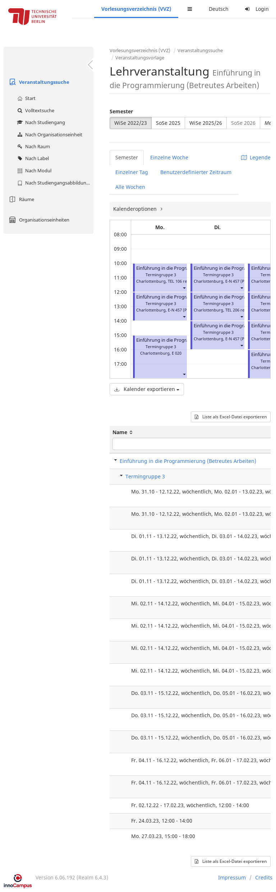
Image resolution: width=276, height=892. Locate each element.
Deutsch (219, 8)
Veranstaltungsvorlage (139, 57)
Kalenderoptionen (135, 208)
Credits (263, 877)
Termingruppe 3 (145, 476)
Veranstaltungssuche (38, 82)
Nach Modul (33, 170)
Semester (121, 111)
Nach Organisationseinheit (48, 134)
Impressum (232, 877)
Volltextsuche (34, 110)
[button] (184, 288)
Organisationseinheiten (38, 220)
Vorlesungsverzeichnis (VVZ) (136, 8)
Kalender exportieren (146, 389)
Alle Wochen (130, 186)
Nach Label (32, 158)
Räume (20, 199)
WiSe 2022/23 (130, 122)
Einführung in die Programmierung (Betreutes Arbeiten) (188, 461)
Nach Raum (32, 146)
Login (256, 8)
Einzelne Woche (169, 157)
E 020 (176, 353)
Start (25, 98)
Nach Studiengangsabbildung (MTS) (54, 182)
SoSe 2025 (168, 122)
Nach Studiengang (40, 122)
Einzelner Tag (131, 172)
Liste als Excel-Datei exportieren (231, 417)
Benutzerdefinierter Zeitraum (195, 172)
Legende (256, 157)
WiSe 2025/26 (205, 122)
